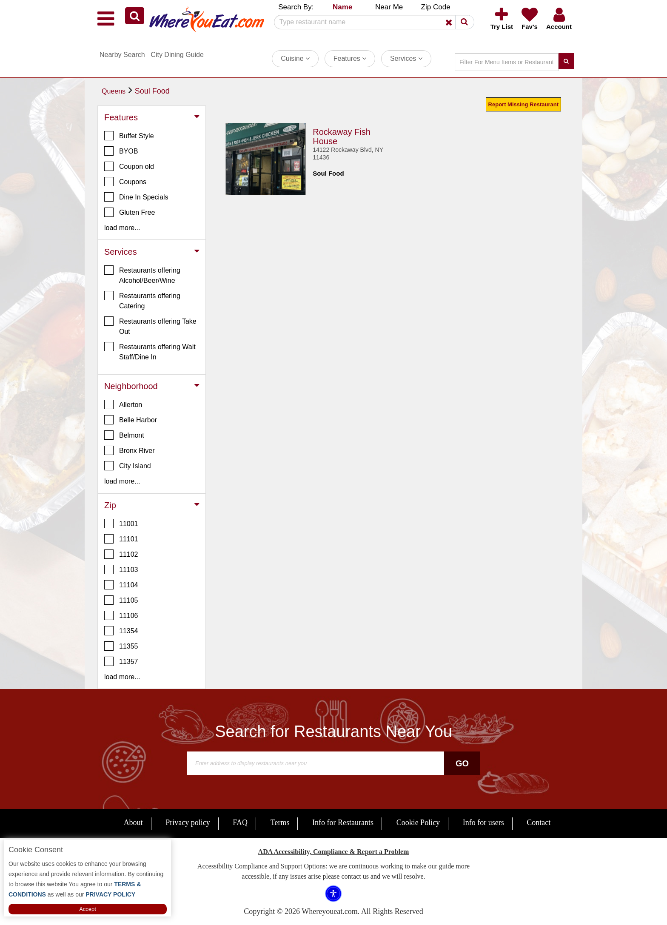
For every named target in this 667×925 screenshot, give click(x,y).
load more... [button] (122, 227)
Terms (280, 822)
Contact (538, 822)
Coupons (125, 181)
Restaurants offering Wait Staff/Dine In (150, 351)
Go (462, 763)
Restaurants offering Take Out (150, 325)
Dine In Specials (136, 197)
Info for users (483, 822)
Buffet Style (129, 135)
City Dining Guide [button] (177, 54)
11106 (121, 615)
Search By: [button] (296, 7)
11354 (121, 630)
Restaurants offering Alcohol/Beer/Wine (142, 274)
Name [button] (342, 7)
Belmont (124, 435)
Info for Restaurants (342, 822)
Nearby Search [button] (122, 54)
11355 (121, 646)
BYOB (121, 151)
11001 (121, 523)
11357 (121, 661)
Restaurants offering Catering (142, 300)
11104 (121, 584)
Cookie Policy (418, 822)
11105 (121, 600)
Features (350, 58)
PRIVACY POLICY (109, 894)
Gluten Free (129, 212)
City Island (127, 465)
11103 (121, 569)
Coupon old (129, 166)
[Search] (371, 22)
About (133, 822)
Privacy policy (187, 822)
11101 (121, 539)
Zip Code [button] (435, 7)
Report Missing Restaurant (523, 104)
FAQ (240, 822)
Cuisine (295, 58)
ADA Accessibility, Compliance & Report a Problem (333, 851)
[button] (134, 15)
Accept (87, 909)
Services (406, 58)
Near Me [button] (389, 7)
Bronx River (129, 450)
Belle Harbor (130, 419)
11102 (121, 554)
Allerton (123, 404)
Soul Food (152, 91)
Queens (113, 91)
